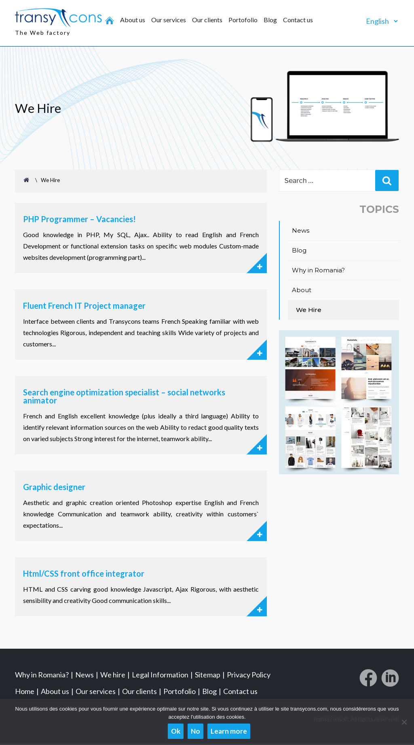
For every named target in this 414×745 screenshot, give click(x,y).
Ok (175, 731)
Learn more (229, 731)
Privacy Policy (248, 675)
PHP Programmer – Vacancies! (79, 220)
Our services (168, 20)
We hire (112, 675)
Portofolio (243, 20)
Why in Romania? (318, 271)
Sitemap (207, 675)
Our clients (207, 20)
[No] (404, 722)
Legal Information (160, 675)
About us (132, 20)
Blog (270, 20)
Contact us (298, 20)
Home (24, 692)
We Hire (308, 310)
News (300, 231)
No (195, 731)
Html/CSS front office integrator (83, 574)
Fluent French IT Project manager (84, 307)
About (301, 291)
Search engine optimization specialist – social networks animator (124, 397)
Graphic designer (54, 488)
